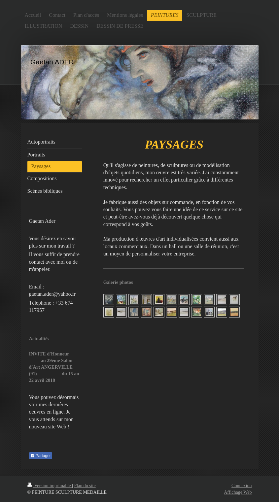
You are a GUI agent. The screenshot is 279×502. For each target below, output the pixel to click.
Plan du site (84, 485)
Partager (40, 455)
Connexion (241, 485)
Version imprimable (49, 485)
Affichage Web (238, 492)
